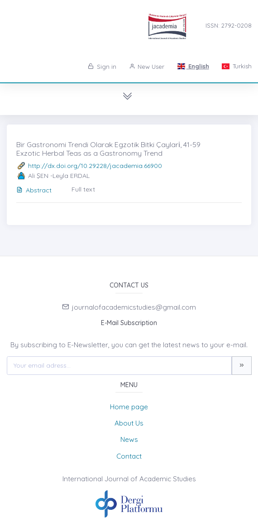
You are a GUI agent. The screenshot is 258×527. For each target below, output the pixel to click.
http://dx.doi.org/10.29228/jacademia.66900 (95, 166)
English (193, 66)
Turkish (237, 66)
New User (147, 66)
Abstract (34, 190)
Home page (129, 406)
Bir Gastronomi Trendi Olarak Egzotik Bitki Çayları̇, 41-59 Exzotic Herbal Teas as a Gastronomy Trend (108, 149)
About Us (129, 423)
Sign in (102, 66)
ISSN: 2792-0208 (228, 25)
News (129, 439)
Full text (83, 189)
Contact (129, 456)
